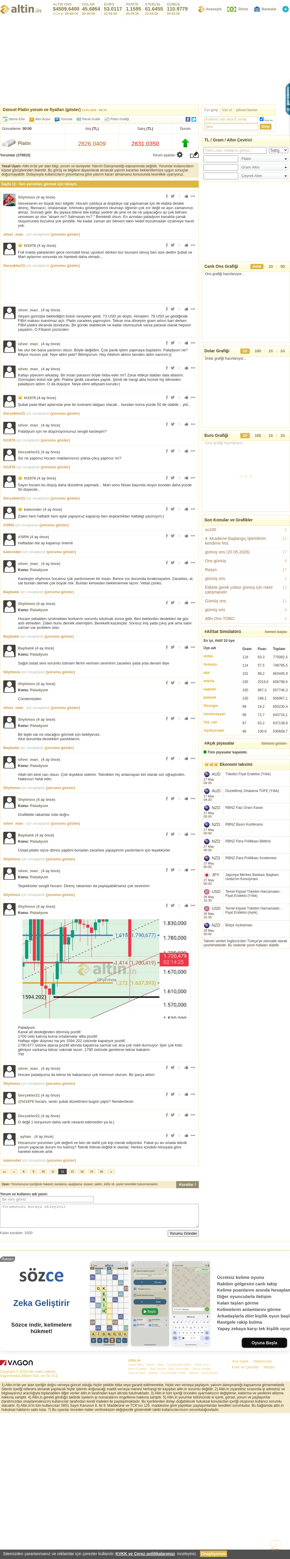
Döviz (243, 9)
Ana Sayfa (240, 1448)
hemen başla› (276, 632)
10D (258, 351)
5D (283, 266)
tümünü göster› (274, 743)
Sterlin (193, 1460)
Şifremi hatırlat (246, 110)
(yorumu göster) (65, 234)
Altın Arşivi (42, 119)
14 (82, 1171)
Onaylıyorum (213, 1553)
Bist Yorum (158, 1455)
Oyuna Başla (264, 1429)
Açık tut (268, 120)
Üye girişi (211, 110)
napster (210, 689)
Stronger (211, 706)
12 (62, 1171)
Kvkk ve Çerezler (245, 1454)
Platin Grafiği (120, 119)
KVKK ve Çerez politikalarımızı (145, 1553)
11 (52, 1171)
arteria (209, 681)
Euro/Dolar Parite (173, 1460)
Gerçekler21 (14, 265)
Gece (275, 1550)
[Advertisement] (246, 989)
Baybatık (11, 592)
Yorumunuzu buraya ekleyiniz (99, 1218)
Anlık (257, 266)
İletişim (269, 1454)
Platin (24, 143)
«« (4, 1171)
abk (207, 673)
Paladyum (39, 570)
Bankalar (268, 9)
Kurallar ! (187, 1184)
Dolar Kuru (202, 1451)
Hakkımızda (262, 1448)
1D (271, 266)
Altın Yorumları (179, 1455)
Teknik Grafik (88, 119)
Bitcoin (153, 1460)
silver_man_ (14, 234)
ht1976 (30, 245)
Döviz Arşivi (209, 1460)
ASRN (8, 525)
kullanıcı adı (27, 1194)
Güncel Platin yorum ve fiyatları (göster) (42, 109)
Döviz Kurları (201, 1455)
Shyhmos (26, 197)
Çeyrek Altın (137, 1460)
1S (271, 351)
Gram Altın (136, 1451)
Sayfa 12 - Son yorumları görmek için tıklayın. (39, 184)
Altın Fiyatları (137, 1455)
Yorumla (66, 119)
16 (101, 1171)
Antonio (210, 664)
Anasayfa (213, 9)
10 (43, 1171)
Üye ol (227, 110)
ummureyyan (215, 714)
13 (72, 1171)
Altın (160, 1451)
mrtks (208, 656)
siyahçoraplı (214, 730)
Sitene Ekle (17, 119)
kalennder (33, 509)
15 (91, 1171)
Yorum (5, 1194)
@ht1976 (26, 1101)
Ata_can (210, 722)
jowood (210, 697)
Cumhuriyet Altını (179, 1451)
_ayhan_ (25, 1136)
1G (282, 351)
